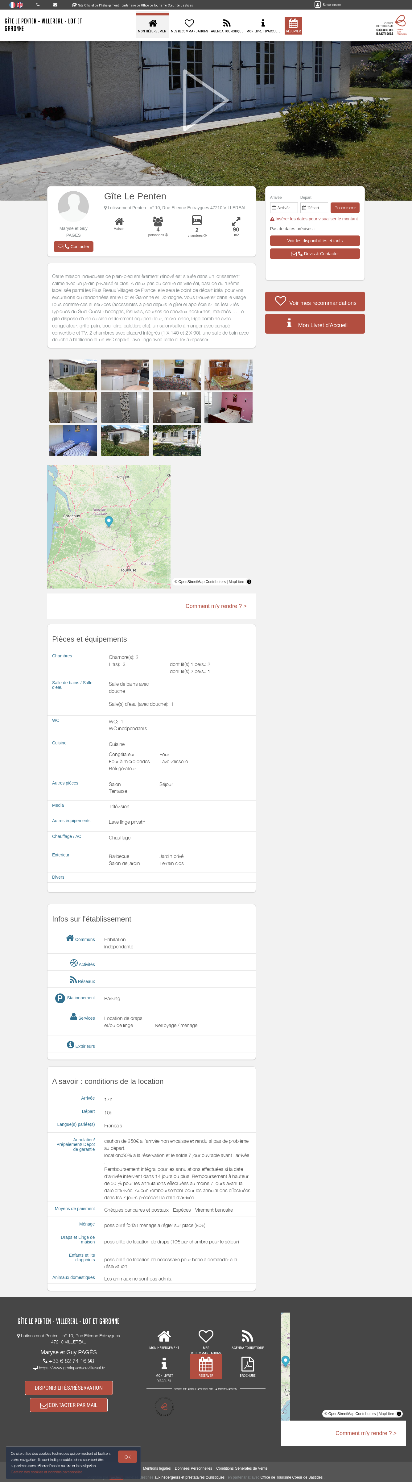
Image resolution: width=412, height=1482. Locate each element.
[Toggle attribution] (249, 581)
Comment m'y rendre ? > (216, 606)
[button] (73, 246)
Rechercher (345, 207)
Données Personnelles (193, 1468)
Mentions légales (157, 1468)
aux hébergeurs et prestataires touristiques (189, 1477)
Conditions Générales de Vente (241, 1468)
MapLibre (236, 582)
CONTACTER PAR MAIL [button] (68, 1407)
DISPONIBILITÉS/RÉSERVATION (69, 1388)
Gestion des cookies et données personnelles (47, 1471)
